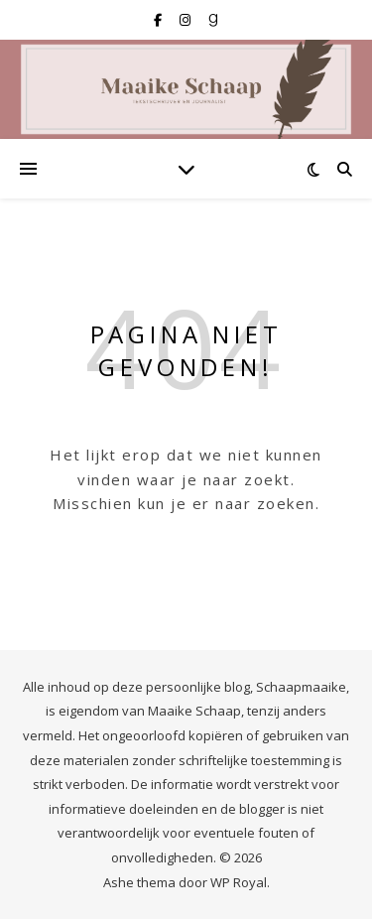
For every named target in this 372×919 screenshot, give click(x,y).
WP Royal (238, 882)
